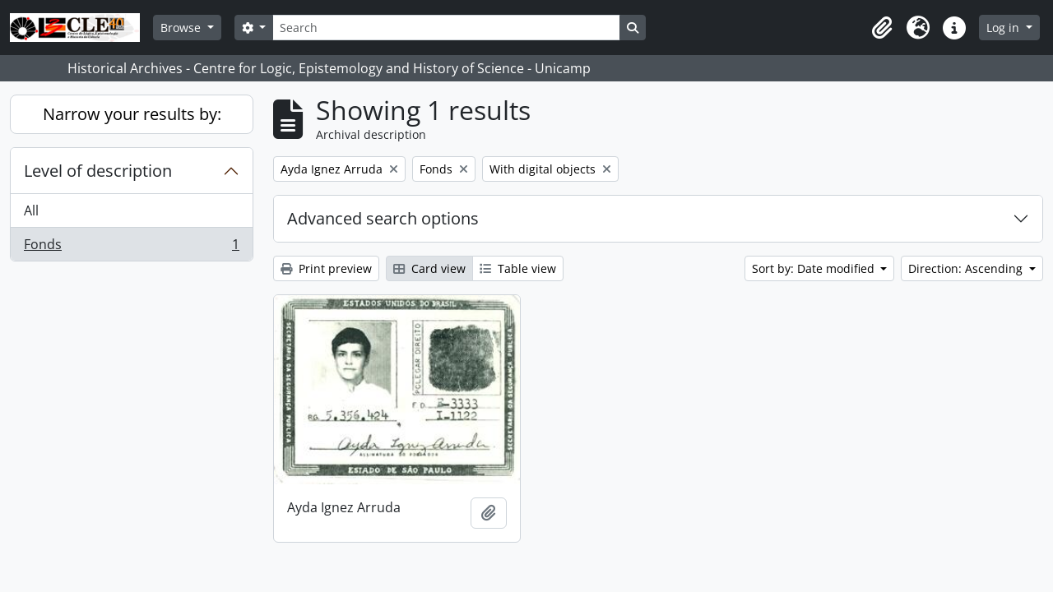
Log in (1004, 27)
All (31, 210)
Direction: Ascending (967, 268)
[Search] (445, 27)
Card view (429, 268)
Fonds (131, 247)
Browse (182, 27)
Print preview (326, 268)
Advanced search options (383, 218)
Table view (518, 268)
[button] (882, 28)
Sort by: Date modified (815, 268)
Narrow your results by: (132, 114)
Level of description (98, 171)
